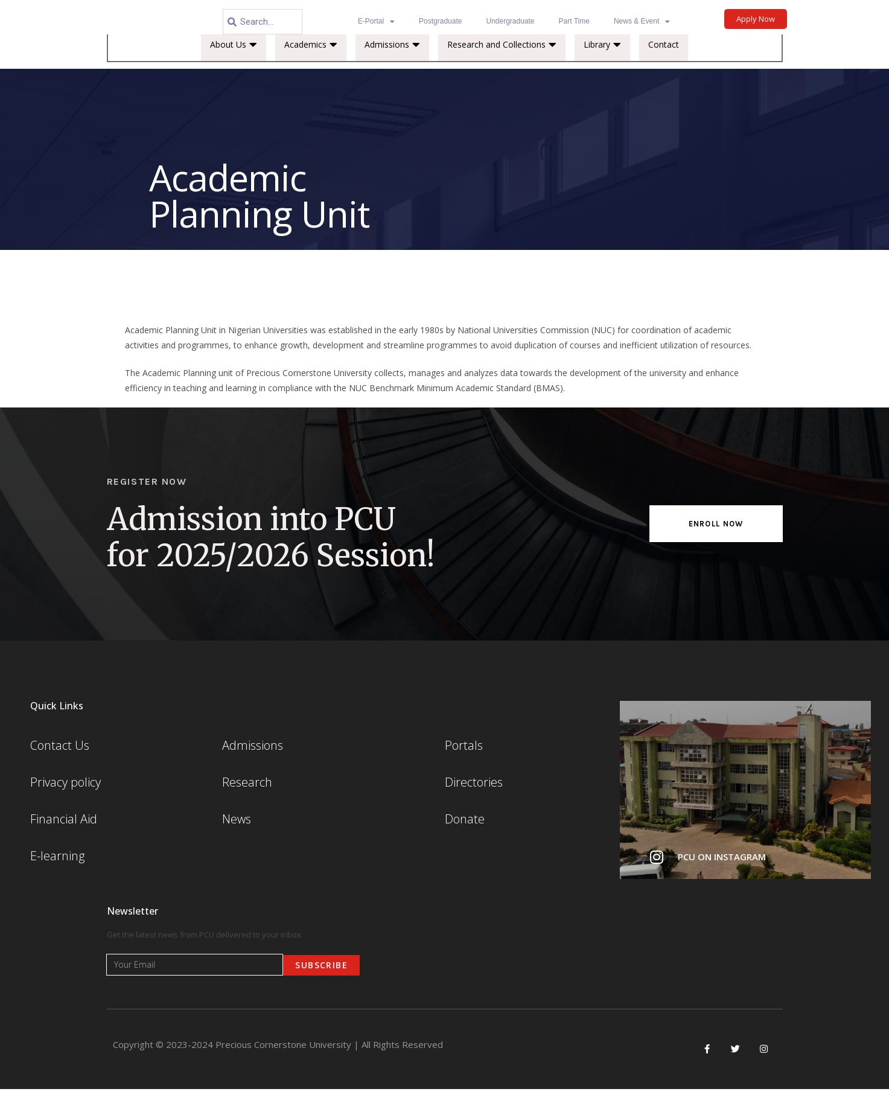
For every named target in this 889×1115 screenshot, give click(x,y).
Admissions (392, 71)
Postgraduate (440, 21)
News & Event (642, 21)
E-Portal (376, 21)
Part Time (574, 21)
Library (602, 71)
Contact (663, 71)
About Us (233, 71)
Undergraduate (510, 21)
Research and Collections (501, 71)
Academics (310, 71)
